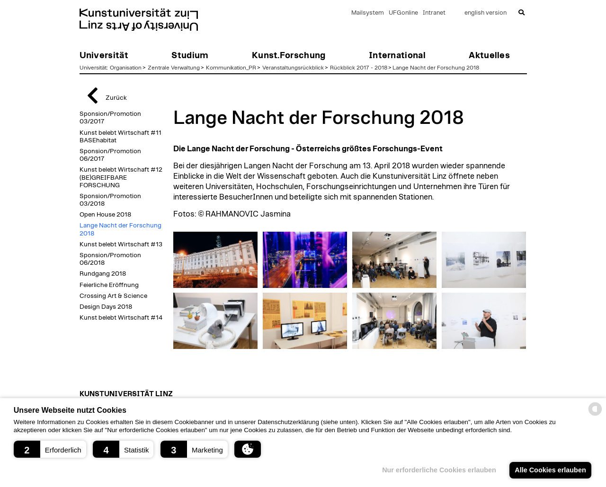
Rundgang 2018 (103, 273)
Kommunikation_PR (231, 67)
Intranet (434, 13)
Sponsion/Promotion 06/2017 (110, 155)
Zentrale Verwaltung (174, 67)
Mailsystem (367, 13)
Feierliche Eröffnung (109, 285)
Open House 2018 (105, 214)
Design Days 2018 (106, 307)
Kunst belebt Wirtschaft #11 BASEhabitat (120, 137)
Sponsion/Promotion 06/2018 (110, 259)
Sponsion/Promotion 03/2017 (110, 118)
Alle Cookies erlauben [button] (550, 470)
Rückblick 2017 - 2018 (358, 67)
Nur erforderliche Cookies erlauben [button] (439, 470)
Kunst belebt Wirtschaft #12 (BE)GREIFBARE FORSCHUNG (121, 177)
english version (485, 13)
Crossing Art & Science (113, 296)
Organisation (126, 67)
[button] (50, 449)
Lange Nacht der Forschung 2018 (435, 67)
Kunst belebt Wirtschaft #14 (121, 317)
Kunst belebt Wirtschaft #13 (121, 244)
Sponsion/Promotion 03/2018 (110, 200)
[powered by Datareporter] (595, 414)
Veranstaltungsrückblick (293, 67)
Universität (93, 67)
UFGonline (403, 13)
